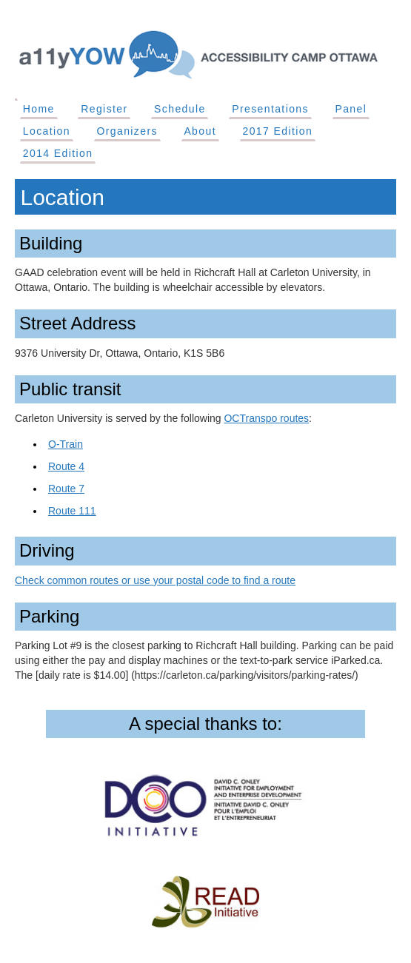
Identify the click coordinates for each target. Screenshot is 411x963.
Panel (351, 109)
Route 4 (66, 466)
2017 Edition (277, 131)
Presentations (270, 109)
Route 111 (72, 511)
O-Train (65, 444)
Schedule (180, 109)
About (200, 131)
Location (46, 131)
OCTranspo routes (266, 418)
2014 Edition (58, 153)
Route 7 (66, 488)
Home (39, 109)
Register (104, 109)
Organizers (126, 131)
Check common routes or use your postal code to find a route (155, 580)
